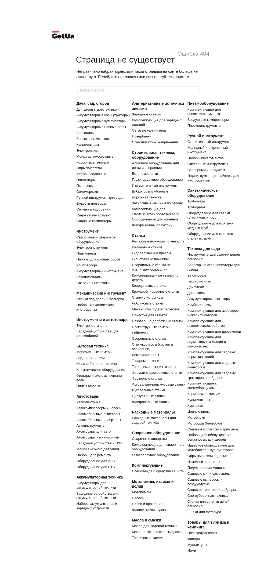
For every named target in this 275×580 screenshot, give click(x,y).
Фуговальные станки (148, 390)
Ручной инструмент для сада (100, 197)
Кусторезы (195, 406)
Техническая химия (147, 538)
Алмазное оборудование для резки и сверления (155, 165)
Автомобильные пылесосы (98, 414)
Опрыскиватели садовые (207, 456)
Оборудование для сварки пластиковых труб (208, 215)
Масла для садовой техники (154, 526)
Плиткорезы (86, 253)
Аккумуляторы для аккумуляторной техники (96, 485)
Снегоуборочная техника (207, 496)
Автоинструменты (91, 425)
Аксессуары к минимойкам (98, 437)
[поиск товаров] (195, 90)
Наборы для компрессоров (98, 259)
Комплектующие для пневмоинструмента (204, 111)
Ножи (191, 551)
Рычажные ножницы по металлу (158, 241)
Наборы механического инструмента (95, 307)
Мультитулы (197, 545)
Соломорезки (87, 192)
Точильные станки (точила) (154, 367)
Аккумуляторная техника (100, 477)
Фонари (193, 539)
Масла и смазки (146, 520)
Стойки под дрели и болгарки (100, 299)
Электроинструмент (93, 247)
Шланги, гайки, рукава (150, 510)
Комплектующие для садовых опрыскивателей (211, 354)
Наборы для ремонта (94, 455)
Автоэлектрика (88, 402)
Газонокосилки (199, 281)
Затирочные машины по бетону (157, 203)
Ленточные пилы (145, 355)
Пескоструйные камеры (151, 327)
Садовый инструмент (94, 215)
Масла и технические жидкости (157, 532)
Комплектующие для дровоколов (214, 331)
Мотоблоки (196, 417)
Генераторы (86, 180)
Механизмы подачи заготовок (155, 309)
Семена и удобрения (93, 209)
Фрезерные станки (147, 378)
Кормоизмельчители (93, 162)
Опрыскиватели (89, 168)
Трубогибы (196, 201)
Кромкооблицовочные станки (155, 291)
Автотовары (88, 396)
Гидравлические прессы (151, 253)
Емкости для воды (91, 203)
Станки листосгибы (147, 297)
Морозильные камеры (94, 352)
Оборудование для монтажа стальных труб (210, 236)
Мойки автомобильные (95, 156)
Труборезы (196, 207)
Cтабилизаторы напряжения (155, 142)
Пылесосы (85, 186)
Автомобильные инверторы (99, 420)
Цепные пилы (198, 411)
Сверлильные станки (93, 283)
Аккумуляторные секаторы (208, 299)
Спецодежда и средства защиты (158, 471)
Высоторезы (197, 275)
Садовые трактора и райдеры (211, 490)
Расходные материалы (153, 412)
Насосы (138, 498)
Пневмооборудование (208, 103)
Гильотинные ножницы (150, 259)
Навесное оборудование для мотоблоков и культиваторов (210, 447)
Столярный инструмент (206, 170)
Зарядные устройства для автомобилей (98, 333)
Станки (138, 235)
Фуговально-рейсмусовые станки (158, 384)
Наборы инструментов (205, 158)
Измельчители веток (203, 462)
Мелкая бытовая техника (97, 364)
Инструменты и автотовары (103, 319)
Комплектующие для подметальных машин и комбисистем (206, 341)
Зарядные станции (147, 114)
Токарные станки (145, 361)
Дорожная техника (147, 197)
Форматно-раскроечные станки (157, 373)
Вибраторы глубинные (150, 191)
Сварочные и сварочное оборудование (96, 239)
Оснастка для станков (150, 315)
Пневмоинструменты (204, 126)
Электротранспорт (202, 533)
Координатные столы (149, 286)
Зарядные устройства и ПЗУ (99, 443)
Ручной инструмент (205, 136)
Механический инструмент (101, 293)
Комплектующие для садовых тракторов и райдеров (211, 375)
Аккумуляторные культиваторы (101, 121)
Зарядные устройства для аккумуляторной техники (98, 495)
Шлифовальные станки (150, 402)
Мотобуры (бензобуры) (206, 423)
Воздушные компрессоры (208, 120)
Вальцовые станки (147, 247)
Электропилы (87, 150)
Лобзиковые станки (147, 303)
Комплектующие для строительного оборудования (155, 211)
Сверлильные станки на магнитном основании (151, 267)
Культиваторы (88, 145)
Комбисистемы (199, 305)
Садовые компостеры (94, 221)
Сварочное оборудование (156, 433)
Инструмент (88, 231)
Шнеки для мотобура (204, 512)
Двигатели (195, 287)
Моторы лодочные (91, 174)
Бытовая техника (93, 346)
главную (131, 77)
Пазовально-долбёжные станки (157, 321)
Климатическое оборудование (101, 370)
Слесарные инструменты (207, 164)
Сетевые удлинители (149, 130)
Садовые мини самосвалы (208, 474)
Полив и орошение (147, 504)
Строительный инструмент (209, 142)
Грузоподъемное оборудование (157, 179)
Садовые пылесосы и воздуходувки (204, 481)
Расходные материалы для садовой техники (154, 420)
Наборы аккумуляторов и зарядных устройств (97, 506)
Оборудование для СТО (96, 467)
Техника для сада (203, 249)
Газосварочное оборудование (156, 455)
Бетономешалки (90, 277)
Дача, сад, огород (93, 103)
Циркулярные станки (148, 396)
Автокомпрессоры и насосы (99, 408)
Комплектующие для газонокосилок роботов (206, 323)
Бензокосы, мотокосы (94, 139)
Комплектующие (147, 465)
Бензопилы (86, 133)
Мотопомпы (141, 492)
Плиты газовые (89, 386)
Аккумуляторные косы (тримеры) (103, 115)
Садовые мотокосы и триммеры (213, 429)
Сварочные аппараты (149, 439)
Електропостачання (92, 326)
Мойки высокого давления (98, 449)
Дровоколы (196, 293)
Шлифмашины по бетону (152, 225)
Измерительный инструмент (155, 185)
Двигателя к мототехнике (97, 109)
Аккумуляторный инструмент (100, 271)
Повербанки (141, 136)
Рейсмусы (140, 333)
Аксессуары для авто (94, 431)
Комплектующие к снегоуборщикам (201, 385)
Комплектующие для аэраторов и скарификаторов (213, 313)
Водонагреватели (91, 358)
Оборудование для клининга (155, 219)
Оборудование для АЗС (96, 461)
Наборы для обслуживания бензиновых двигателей (209, 437)
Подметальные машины (206, 468)
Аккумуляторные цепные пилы (101, 127)
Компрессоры (88, 265)
